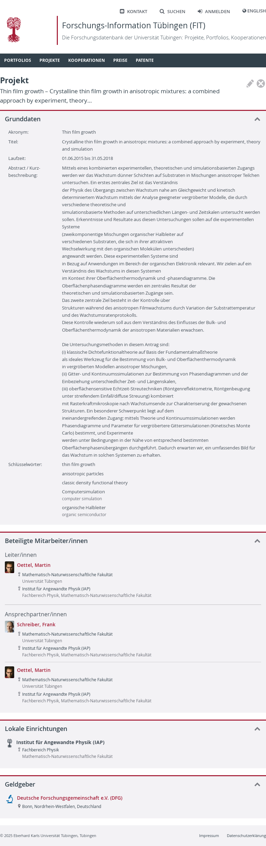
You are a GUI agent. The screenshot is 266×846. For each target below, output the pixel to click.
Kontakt (133, 12)
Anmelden (214, 12)
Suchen (172, 12)
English (256, 11)
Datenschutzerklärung (246, 835)
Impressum (209, 835)
